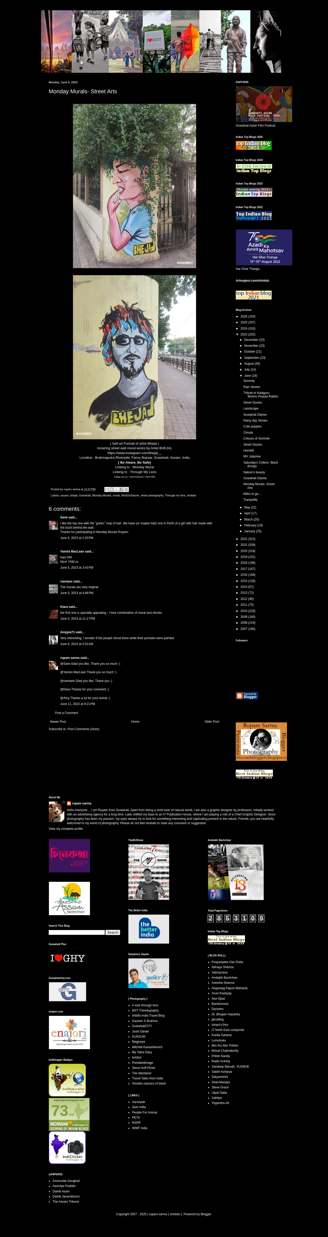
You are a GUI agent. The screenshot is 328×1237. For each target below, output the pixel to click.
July (247, 369)
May (247, 507)
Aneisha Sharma (223, 983)
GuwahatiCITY (142, 1026)
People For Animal (144, 1112)
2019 (244, 557)
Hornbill (248, 450)
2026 (244, 316)
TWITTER (150, 477)
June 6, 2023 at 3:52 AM (76, 644)
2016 (244, 575)
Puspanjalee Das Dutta (227, 962)
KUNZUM (138, 1036)
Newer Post (58, 721)
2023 (244, 334)
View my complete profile (66, 829)
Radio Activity (221, 1061)
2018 (244, 563)
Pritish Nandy (221, 1056)
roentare (66, 581)
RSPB (136, 1122)
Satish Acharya (222, 1072)
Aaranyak (138, 1102)
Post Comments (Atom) (83, 729)
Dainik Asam (61, 1191)
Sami (64, 517)
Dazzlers (218, 1009)
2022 (244, 539)
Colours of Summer (256, 438)
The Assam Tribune (66, 1201)
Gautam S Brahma (144, 1021)
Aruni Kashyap (222, 993)
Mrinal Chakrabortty (225, 1050)
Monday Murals (101, 495)
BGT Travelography (145, 1010)
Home (135, 721)
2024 (244, 328)
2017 (244, 569)
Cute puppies (252, 426)
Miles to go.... (252, 494)
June (248, 375)
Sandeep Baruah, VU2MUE (230, 1066)
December (251, 340)
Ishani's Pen (220, 1025)
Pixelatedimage (142, 1063)
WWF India (139, 1128)
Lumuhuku (219, 1040)
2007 (244, 629)
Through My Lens (143, 472)
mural (116, 495)
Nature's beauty (254, 472)
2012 (244, 599)
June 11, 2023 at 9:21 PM (77, 704)
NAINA (136, 1057)
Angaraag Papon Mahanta (230, 988)
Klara (64, 607)
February (250, 525)
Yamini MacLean (72, 551)
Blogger (206, 1214)
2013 (244, 593)
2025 (244, 322)
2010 (244, 611)
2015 (244, 581)
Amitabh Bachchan (225, 977)
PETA (136, 1117)
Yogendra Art (220, 1103)
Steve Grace (220, 1087)
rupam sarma (69, 658)
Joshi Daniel (140, 1031)
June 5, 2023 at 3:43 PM (76, 567)
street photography (152, 495)
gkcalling (218, 1019)
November (251, 345)
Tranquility (250, 500)
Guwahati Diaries (255, 414)
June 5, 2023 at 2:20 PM (76, 538)
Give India (139, 1107)
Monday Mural (143, 467)
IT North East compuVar (228, 1030)
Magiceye (138, 1042)
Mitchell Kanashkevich (147, 1047)
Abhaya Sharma (223, 967)
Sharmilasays (221, 1082)
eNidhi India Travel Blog (148, 1015)
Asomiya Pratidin (64, 1186)
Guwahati (85, 495)
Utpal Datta (219, 1093)
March (249, 519)
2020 (244, 551)
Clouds (248, 432)
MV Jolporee (252, 456)
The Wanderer (141, 1073)
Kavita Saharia (222, 1035)
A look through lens (145, 1005)
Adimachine (220, 972)
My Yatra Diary (142, 1052)
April (247, 513)
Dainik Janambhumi (66, 1196)
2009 (244, 617)
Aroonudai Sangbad (66, 1181)
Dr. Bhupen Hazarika (226, 1014)
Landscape (251, 408)
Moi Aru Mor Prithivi (225, 1045)
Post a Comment (66, 713)
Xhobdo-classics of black (149, 1083)
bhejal (74, 495)
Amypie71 (67, 632)
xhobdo (191, 495)
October (250, 351)
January (250, 531)
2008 (244, 623)
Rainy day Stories (255, 420)
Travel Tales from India (147, 1078)
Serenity (249, 381)
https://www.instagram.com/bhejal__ (134, 453)
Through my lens (175, 495)
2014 (244, 587)
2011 (244, 605)
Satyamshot (220, 1077)
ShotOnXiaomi (130, 495)
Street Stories (252, 402)
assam (64, 495)
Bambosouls (220, 1004)
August (249, 363)
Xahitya (217, 1098)
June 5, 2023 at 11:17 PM (77, 618)
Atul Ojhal (218, 998)
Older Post (211, 721)
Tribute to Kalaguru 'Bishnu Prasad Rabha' (260, 394)
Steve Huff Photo (143, 1068)
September (252, 358)
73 (59, 1110)
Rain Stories (251, 387)
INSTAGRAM (136, 477)
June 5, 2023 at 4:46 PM (76, 593)
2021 (244, 545)
